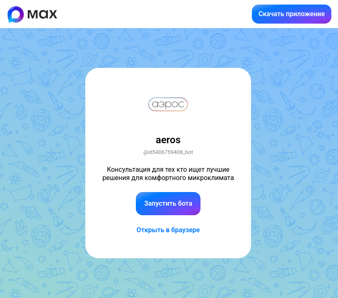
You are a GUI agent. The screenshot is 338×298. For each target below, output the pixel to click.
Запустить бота (168, 203)
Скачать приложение (291, 14)
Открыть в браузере (168, 230)
